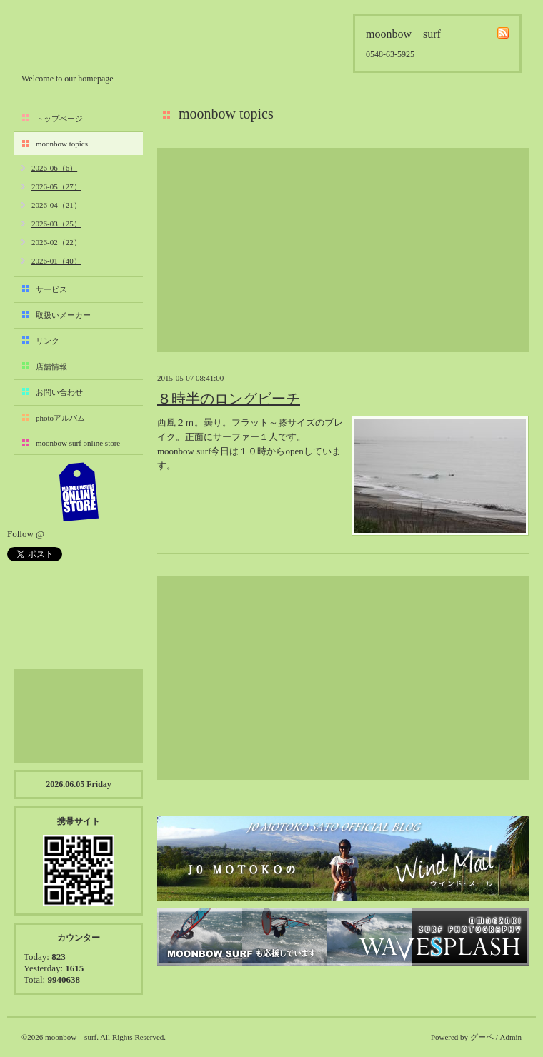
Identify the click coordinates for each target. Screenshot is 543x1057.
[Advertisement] (343, 250)
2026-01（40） (56, 260)
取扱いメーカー (63, 315)
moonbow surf (97, 40)
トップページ (59, 118)
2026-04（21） (56, 205)
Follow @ (25, 533)
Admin (510, 1037)
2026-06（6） (54, 168)
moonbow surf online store (78, 443)
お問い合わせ (59, 392)
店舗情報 (51, 366)
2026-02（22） (56, 242)
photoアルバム (60, 418)
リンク (47, 340)
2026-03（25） (56, 223)
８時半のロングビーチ (228, 398)
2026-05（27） (56, 186)
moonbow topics (62, 143)
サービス (51, 289)
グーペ (482, 1037)
